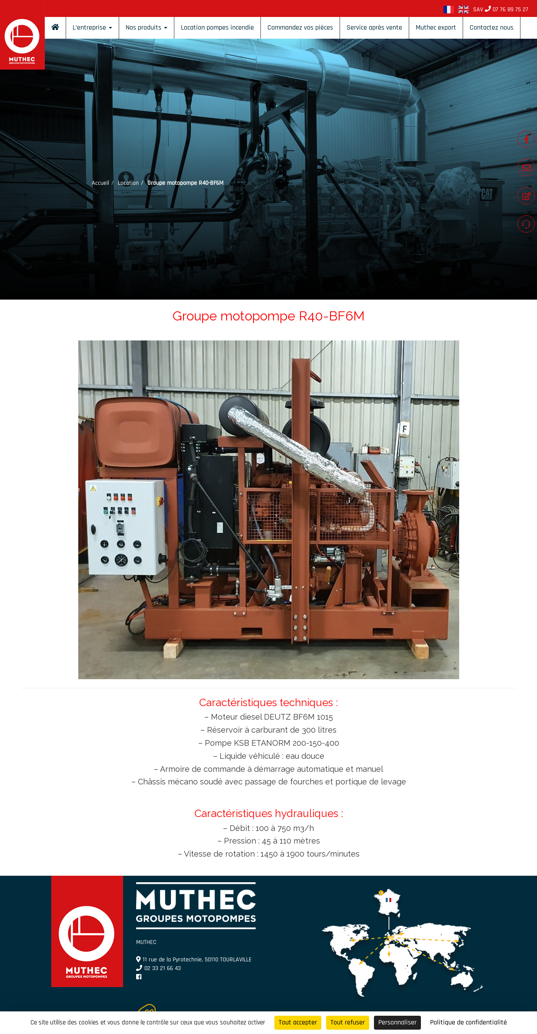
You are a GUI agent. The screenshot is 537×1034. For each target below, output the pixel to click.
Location (128, 183)
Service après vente (374, 27)
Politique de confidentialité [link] (468, 1022)
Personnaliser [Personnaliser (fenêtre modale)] (397, 1022)
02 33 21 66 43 (158, 968)
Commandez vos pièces (300, 27)
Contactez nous (492, 27)
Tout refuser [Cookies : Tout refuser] (347, 1022)
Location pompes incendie (217, 27)
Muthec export (436, 27)
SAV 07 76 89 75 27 (500, 9)
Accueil (100, 183)
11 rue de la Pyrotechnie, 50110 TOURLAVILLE (194, 960)
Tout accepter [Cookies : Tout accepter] (298, 1022)
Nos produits (146, 27)
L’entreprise (92, 27)
